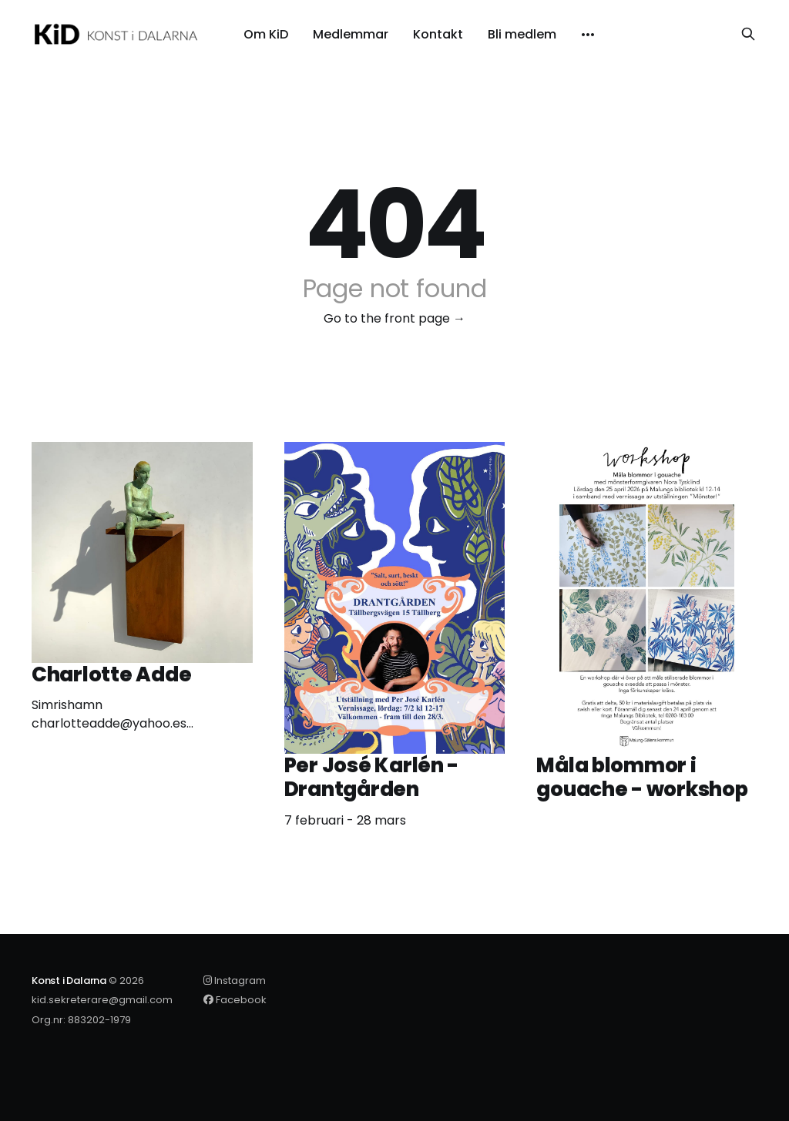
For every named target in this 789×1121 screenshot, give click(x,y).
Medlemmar (350, 34)
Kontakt (438, 34)
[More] (587, 34)
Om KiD (265, 34)
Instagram (234, 980)
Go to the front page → (394, 318)
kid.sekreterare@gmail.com (102, 999)
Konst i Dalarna (69, 980)
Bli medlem (522, 34)
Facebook (235, 999)
